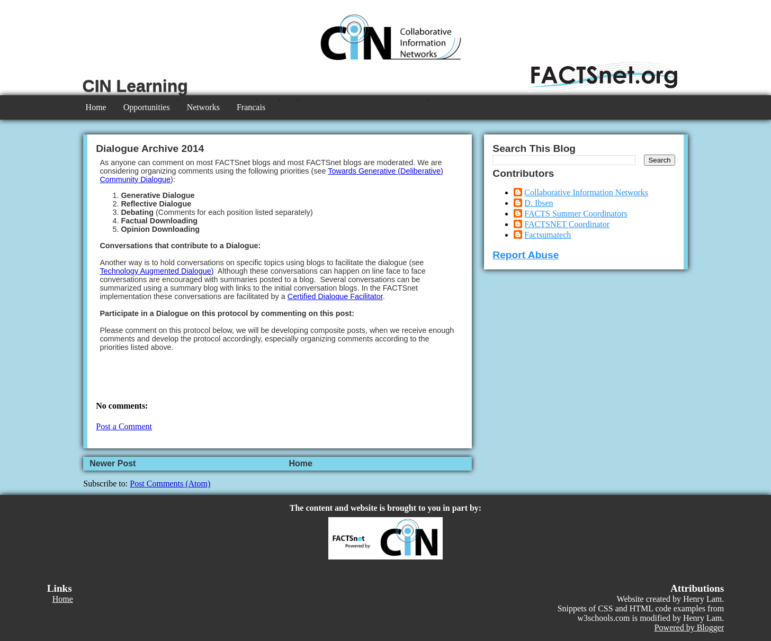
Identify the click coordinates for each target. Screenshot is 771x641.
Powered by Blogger (689, 627)
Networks (203, 107)
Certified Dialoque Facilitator (335, 296)
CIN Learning (135, 85)
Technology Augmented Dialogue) (156, 271)
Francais (251, 107)
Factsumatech (547, 234)
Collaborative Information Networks (586, 192)
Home (96, 107)
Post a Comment (124, 426)
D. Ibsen (538, 202)
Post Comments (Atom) (170, 483)
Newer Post (112, 463)
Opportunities (146, 107)
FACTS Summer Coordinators (575, 213)
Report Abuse (525, 254)
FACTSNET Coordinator (566, 224)
